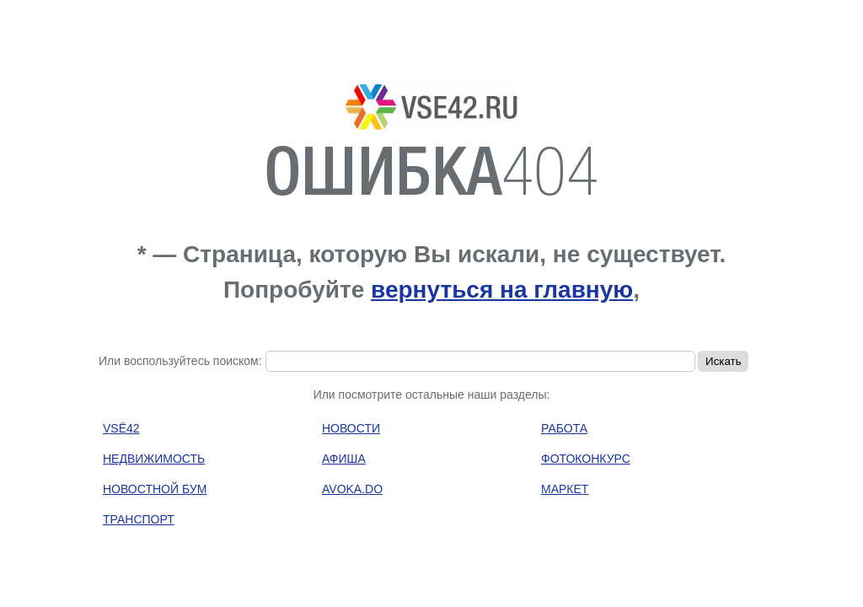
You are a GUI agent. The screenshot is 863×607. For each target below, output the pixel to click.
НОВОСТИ (351, 428)
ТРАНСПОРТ (138, 519)
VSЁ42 (121, 428)
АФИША (344, 458)
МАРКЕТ (564, 489)
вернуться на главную (502, 290)
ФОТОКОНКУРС (585, 458)
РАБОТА (564, 428)
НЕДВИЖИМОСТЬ (154, 458)
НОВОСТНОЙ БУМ (154, 489)
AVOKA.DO (352, 489)
